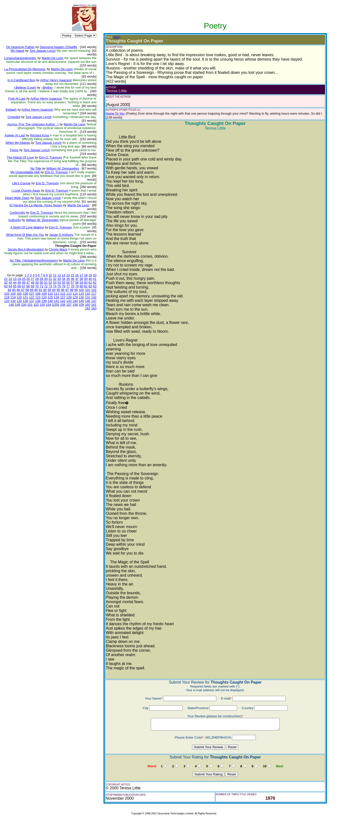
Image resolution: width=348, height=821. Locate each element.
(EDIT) (116, 37)
